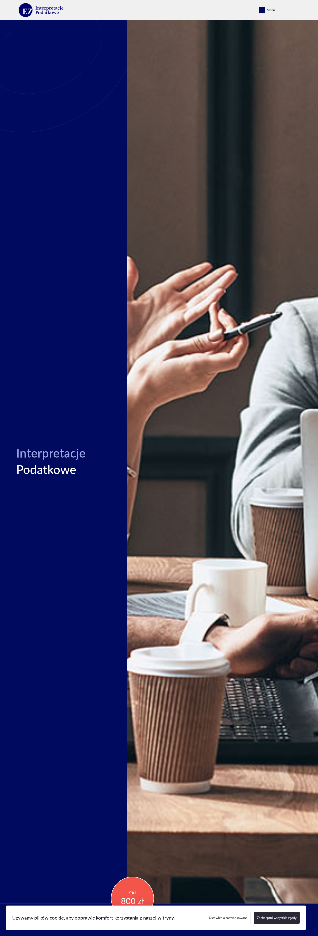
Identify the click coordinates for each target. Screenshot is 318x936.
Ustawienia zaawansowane (228, 917)
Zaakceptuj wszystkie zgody (277, 917)
